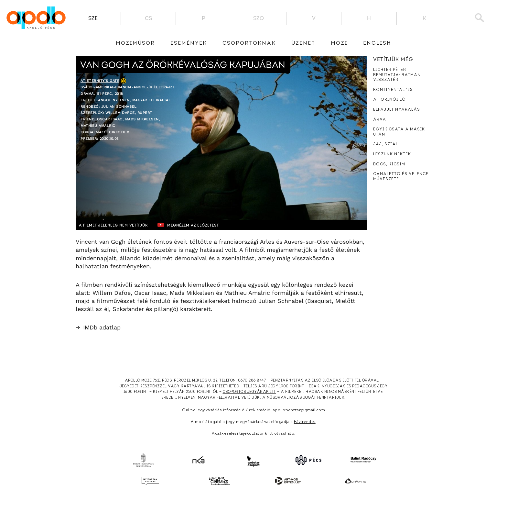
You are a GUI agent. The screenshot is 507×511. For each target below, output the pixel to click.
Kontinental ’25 (393, 90)
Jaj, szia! (385, 144)
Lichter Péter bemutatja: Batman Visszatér (397, 75)
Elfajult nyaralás (396, 110)
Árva (379, 120)
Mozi (339, 43)
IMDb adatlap (98, 327)
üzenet (303, 43)
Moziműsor (135, 43)
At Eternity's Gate (100, 81)
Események (188, 43)
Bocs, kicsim (389, 164)
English (377, 43)
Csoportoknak (249, 43)
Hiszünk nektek (392, 154)
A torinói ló (389, 100)
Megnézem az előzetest (201, 225)
